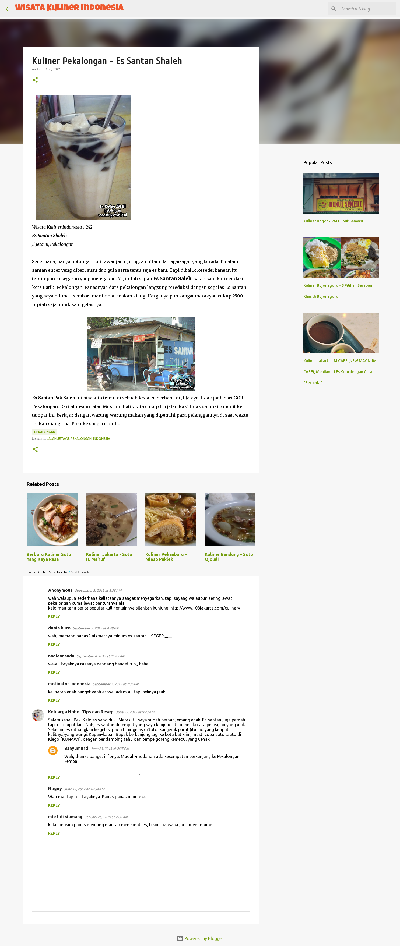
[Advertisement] (286, 232)
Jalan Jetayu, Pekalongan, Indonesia (78, 438)
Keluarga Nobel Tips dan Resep (81, 711)
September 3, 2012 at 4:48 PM (96, 628)
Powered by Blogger (200, 938)
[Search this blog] (367, 8)
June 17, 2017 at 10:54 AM (84, 789)
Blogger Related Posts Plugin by (58, 572)
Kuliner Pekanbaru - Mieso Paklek (166, 557)
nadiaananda (61, 655)
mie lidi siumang (65, 816)
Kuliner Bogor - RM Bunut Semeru (333, 221)
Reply (54, 616)
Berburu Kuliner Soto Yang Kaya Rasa (49, 557)
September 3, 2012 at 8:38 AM (98, 590)
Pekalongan (44, 432)
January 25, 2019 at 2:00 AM (106, 817)
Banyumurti (76, 748)
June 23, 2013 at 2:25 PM (110, 748)
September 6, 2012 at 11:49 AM (100, 656)
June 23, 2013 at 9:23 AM (135, 712)
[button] (35, 80)
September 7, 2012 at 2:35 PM (116, 684)
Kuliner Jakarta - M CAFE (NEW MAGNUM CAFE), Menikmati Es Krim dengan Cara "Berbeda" (340, 372)
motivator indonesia (69, 683)
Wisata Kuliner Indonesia (69, 8)
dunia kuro (59, 627)
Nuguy (55, 788)
